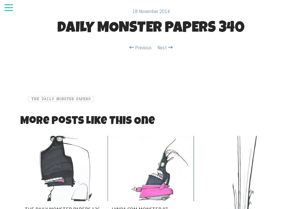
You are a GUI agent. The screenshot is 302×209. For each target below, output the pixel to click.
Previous (140, 47)
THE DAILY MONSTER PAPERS (61, 99)
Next (165, 47)
